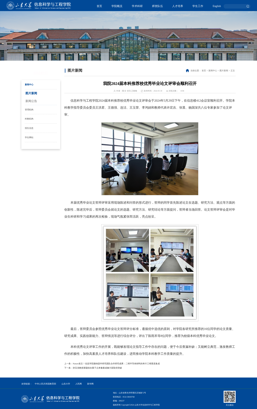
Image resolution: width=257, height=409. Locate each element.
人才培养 (177, 6)
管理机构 (29, 109)
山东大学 (66, 384)
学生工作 (197, 6)
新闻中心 (29, 84)
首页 (99, 6)
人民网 (78, 384)
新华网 (90, 384)
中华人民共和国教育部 (45, 384)
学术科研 (137, 6)
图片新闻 (31, 93)
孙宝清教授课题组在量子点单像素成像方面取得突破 (97, 368)
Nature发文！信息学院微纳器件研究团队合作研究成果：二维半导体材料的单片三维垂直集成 (116, 363)
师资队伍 (157, 6)
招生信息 (29, 128)
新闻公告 (31, 101)
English (217, 6)
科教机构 (29, 119)
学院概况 (116, 6)
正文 (233, 70)
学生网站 (29, 137)
